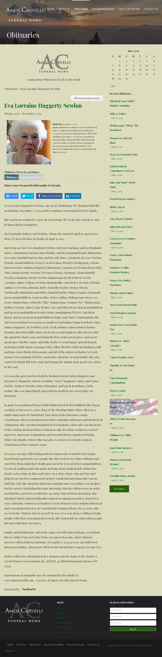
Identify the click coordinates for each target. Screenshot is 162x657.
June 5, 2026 (116, 158)
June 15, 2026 (117, 118)
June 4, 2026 (116, 191)
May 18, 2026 (117, 247)
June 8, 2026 (116, 147)
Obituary (11, 177)
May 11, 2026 (117, 297)
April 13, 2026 (117, 480)
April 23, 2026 (117, 427)
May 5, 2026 (116, 333)
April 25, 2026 (117, 411)
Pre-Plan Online (129, 8)
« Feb (112, 86)
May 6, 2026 (116, 349)
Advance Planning (103, 8)
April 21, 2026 (117, 452)
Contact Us (151, 8)
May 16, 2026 (117, 317)
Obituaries (81, 8)
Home (51, 8)
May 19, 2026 (117, 231)
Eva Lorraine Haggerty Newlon (43, 105)
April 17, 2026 (117, 468)
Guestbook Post (31, 177)
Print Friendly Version (86, 98)
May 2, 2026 (116, 395)
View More (119, 488)
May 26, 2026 (117, 211)
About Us (64, 8)
